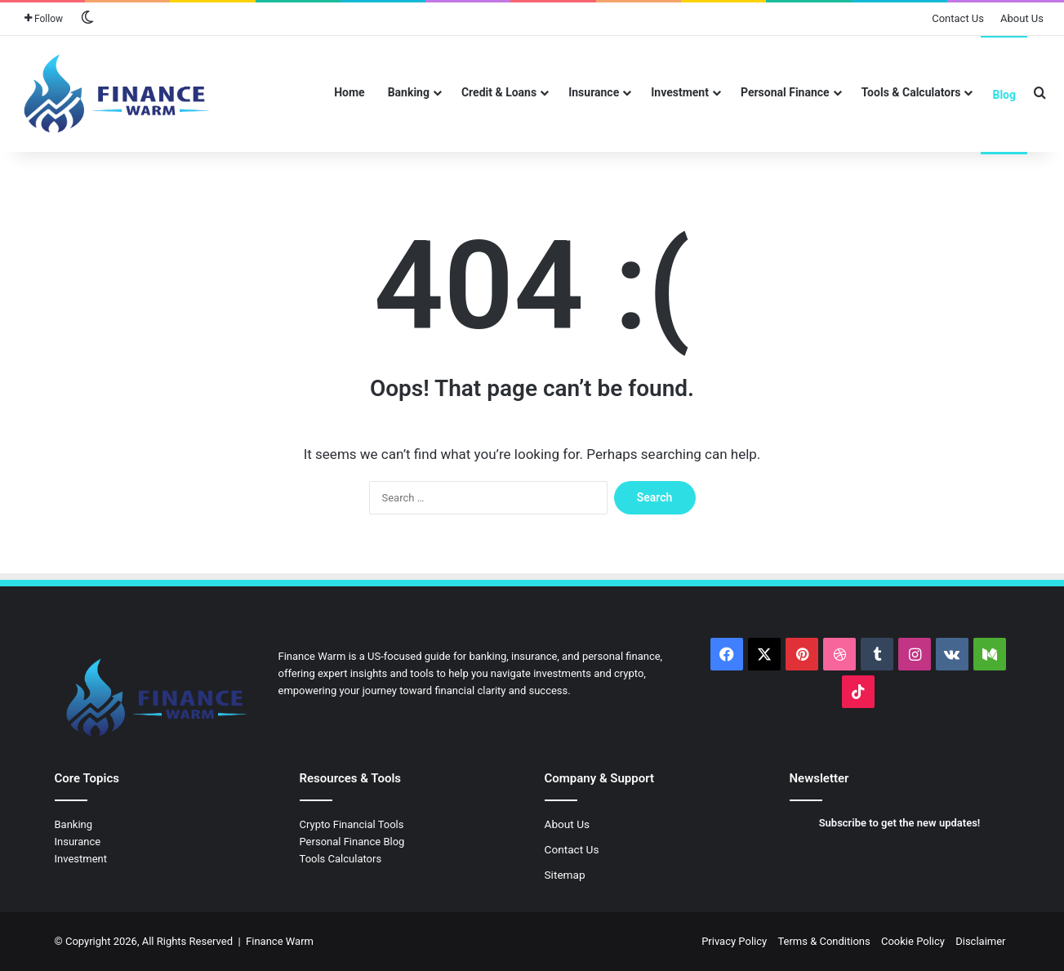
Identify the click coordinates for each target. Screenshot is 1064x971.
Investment (680, 92)
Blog (1004, 94)
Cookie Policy (913, 941)
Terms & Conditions (823, 941)
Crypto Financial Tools (352, 824)
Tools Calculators (341, 859)
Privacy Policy (734, 941)
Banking (409, 92)
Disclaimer (980, 941)
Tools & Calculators (911, 92)
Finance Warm (280, 941)
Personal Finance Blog (352, 841)
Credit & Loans (498, 92)
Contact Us (958, 18)
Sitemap (565, 874)
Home (349, 92)
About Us (1022, 18)
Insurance (593, 92)
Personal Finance (785, 92)
